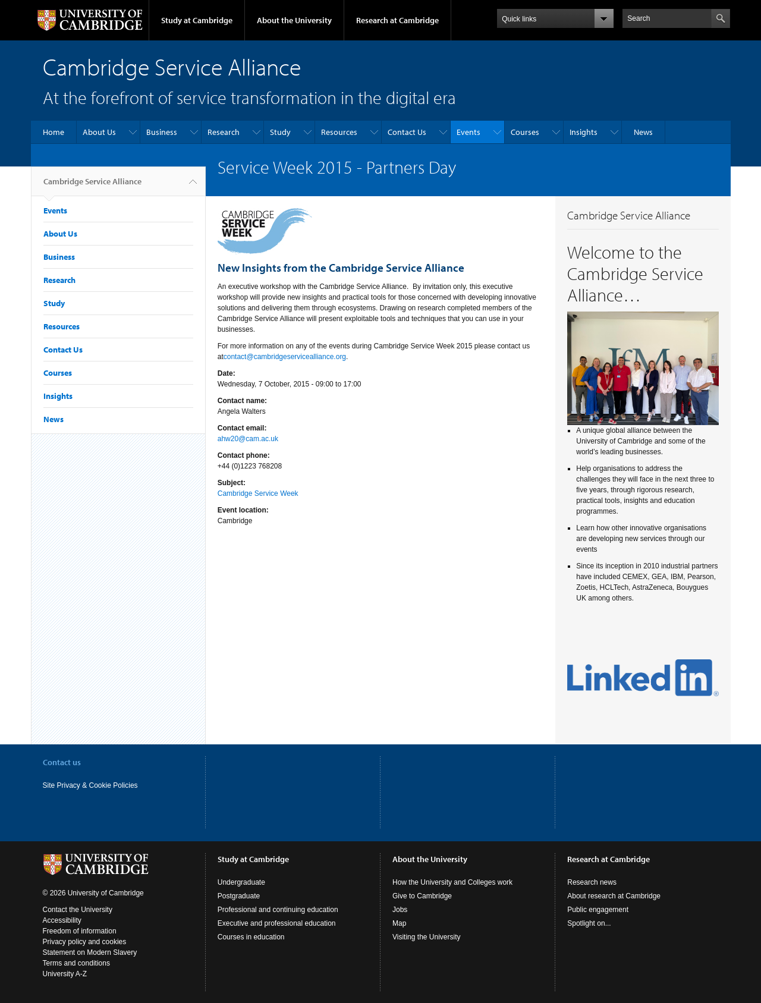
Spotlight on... (589, 923)
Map (399, 923)
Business (161, 132)
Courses (525, 132)
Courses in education (251, 937)
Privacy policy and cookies (85, 942)
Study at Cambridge (196, 20)
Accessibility (62, 920)
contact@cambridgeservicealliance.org (285, 357)
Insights (584, 132)
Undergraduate (241, 882)
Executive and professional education (277, 923)
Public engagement (597, 909)
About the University (294, 20)
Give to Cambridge (422, 896)
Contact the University (77, 909)
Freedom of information (80, 931)
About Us (99, 132)
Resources (339, 132)
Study (280, 132)
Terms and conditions (76, 963)
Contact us (62, 762)
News (643, 132)
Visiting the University (426, 937)
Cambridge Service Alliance (92, 186)
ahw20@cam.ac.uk (248, 439)
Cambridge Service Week (258, 493)
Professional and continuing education (278, 909)
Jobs (399, 909)
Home (53, 132)
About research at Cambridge (614, 896)
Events (468, 132)
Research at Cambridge (397, 20)
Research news (592, 882)
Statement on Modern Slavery (90, 952)
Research (223, 132)
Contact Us (407, 132)
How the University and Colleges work (452, 882)
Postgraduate (239, 896)
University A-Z (65, 974)
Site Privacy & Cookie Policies (90, 785)
